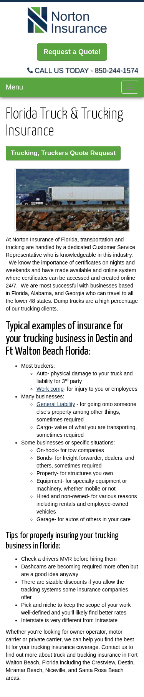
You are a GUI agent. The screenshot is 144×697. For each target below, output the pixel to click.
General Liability (55, 404)
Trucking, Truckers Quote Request (63, 153)
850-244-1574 (116, 70)
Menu (14, 87)
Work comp (50, 389)
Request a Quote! (72, 52)
